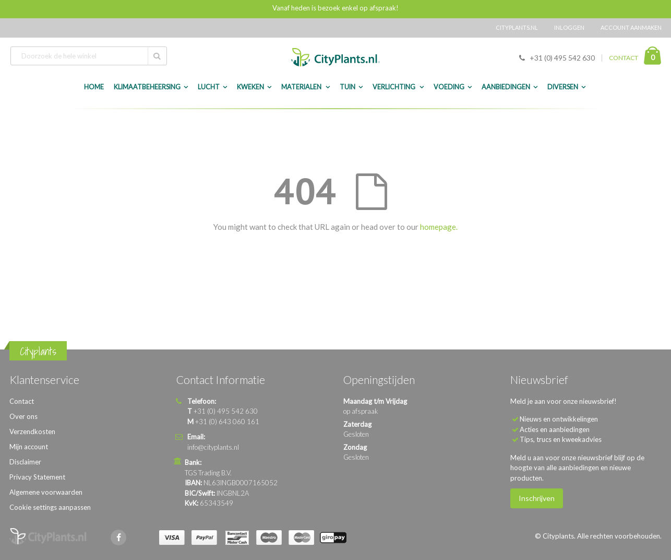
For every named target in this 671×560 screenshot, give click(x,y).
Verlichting (394, 87)
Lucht (209, 87)
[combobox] (88, 55)
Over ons (23, 416)
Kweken (250, 87)
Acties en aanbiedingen (555, 429)
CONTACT (623, 58)
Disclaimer (25, 462)
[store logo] (335, 57)
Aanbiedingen (506, 87)
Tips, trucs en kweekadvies (561, 439)
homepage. (439, 226)
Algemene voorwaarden (45, 492)
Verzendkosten (32, 431)
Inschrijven (537, 498)
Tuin (347, 87)
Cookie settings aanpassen (50, 507)
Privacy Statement (37, 477)
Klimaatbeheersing (147, 87)
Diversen (562, 87)
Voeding (449, 87)
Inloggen (569, 27)
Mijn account (28, 446)
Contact (21, 401)
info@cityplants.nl (213, 447)
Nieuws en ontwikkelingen (559, 419)
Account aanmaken (631, 27)
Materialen (301, 87)
